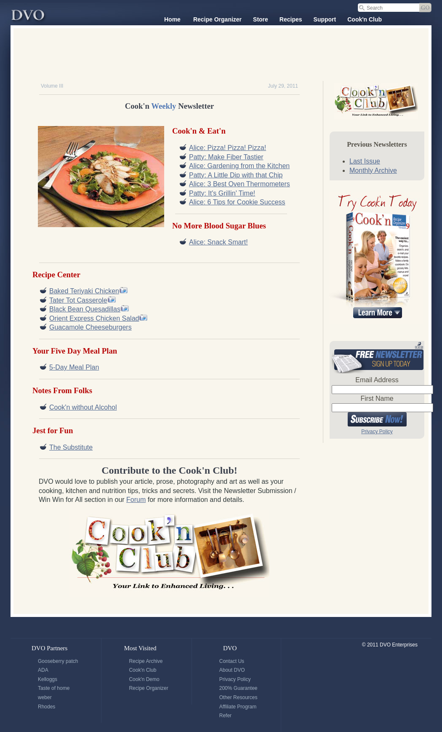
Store (260, 19)
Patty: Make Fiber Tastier (226, 157)
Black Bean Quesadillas (84, 309)
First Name (376, 398)
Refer (225, 716)
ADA (43, 670)
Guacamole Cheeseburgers (90, 327)
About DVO (232, 670)
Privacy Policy (377, 431)
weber (45, 697)
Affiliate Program (237, 707)
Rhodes (46, 707)
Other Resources (238, 697)
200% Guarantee (238, 688)
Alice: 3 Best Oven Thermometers (239, 184)
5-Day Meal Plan (74, 367)
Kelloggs (47, 679)
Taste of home (53, 688)
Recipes (291, 19)
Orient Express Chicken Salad (94, 318)
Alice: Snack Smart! (218, 242)
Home (172, 19)
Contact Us (231, 661)
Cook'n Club (364, 19)
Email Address (376, 379)
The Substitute (71, 447)
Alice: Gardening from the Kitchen (239, 165)
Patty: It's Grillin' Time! (222, 193)
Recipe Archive (145, 661)
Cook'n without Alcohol (83, 407)
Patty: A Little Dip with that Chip (235, 175)
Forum (136, 499)
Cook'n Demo (144, 679)
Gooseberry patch (58, 661)
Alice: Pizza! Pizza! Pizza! (227, 147)
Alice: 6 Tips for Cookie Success (237, 202)
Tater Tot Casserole (78, 300)
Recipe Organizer (217, 19)
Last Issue (364, 161)
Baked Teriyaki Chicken (84, 291)
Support (325, 19)
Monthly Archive (373, 170)
